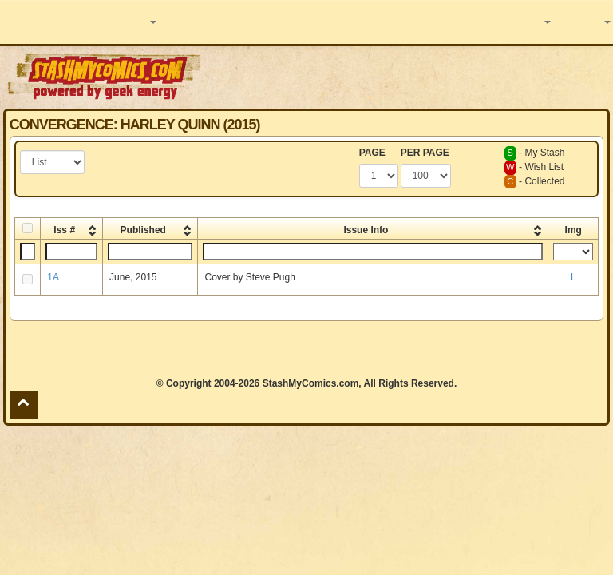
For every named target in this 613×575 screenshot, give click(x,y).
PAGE (372, 152)
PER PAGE (425, 152)
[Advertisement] (408, 76)
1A (53, 277)
